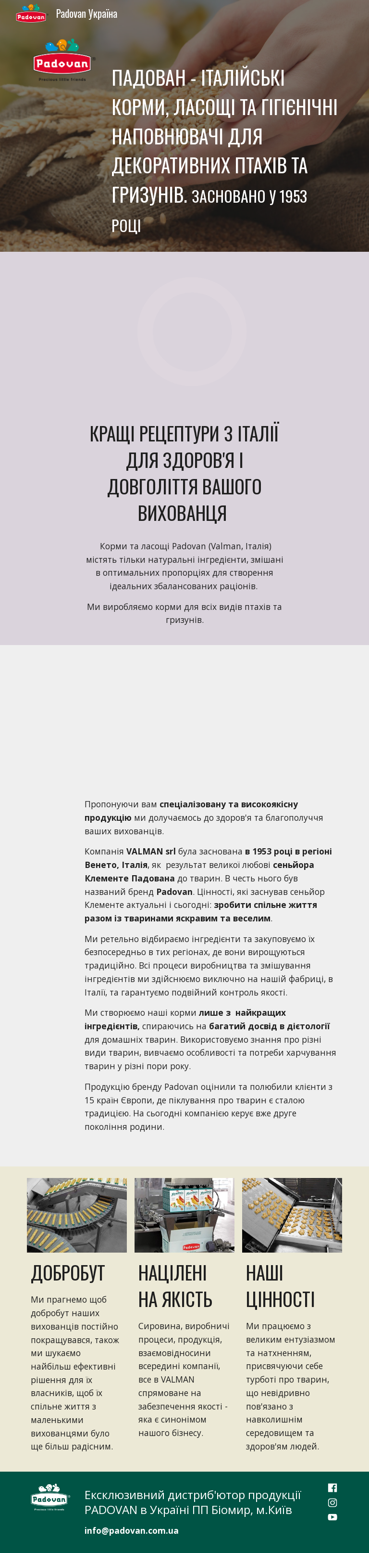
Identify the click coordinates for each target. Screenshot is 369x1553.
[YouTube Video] (184, 714)
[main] (225, 139)
